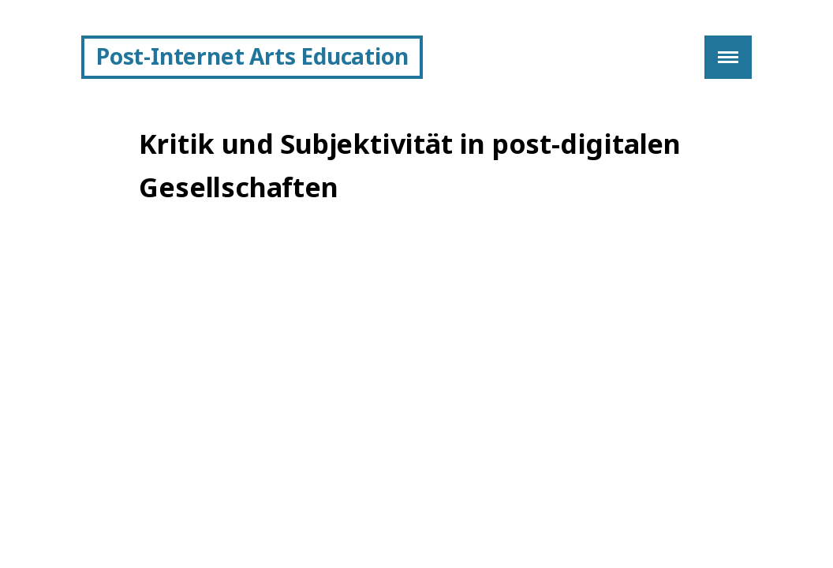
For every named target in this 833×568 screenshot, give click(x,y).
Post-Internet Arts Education (252, 56)
